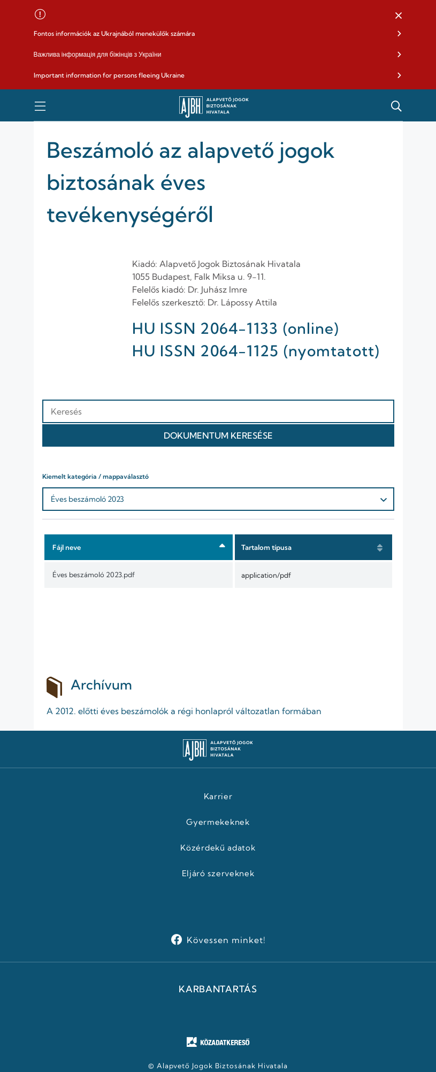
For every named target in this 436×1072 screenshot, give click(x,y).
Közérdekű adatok (217, 848)
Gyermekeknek (217, 822)
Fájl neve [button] (66, 547)
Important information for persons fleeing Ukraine (109, 75)
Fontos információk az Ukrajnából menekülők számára (114, 33)
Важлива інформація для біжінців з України (98, 54)
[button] (398, 16)
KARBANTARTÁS (218, 989)
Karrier (218, 796)
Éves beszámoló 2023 (87, 499)
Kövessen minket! (226, 940)
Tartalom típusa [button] (266, 547)
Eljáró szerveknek (218, 873)
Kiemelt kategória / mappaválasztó (95, 476)
